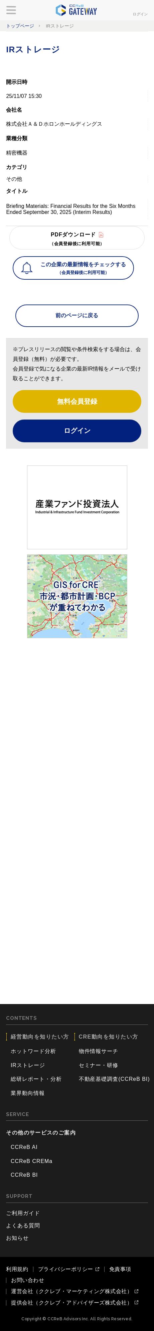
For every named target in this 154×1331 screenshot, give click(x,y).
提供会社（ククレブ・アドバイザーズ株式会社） (71, 1303)
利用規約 (17, 1269)
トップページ (20, 26)
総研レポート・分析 (36, 1079)
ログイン (140, 14)
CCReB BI (24, 1175)
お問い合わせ (27, 1280)
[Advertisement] (77, 720)
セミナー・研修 (99, 1065)
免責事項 (120, 1269)
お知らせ (17, 1238)
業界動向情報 (28, 1093)
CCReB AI (24, 1147)
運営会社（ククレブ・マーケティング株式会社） (71, 1291)
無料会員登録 (77, 401)
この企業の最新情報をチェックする (83, 269)
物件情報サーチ (99, 1051)
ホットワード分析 (33, 1051)
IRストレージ (28, 1065)
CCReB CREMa (31, 1161)
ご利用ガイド (23, 1213)
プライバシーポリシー (65, 1269)
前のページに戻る (76, 315)
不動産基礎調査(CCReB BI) (114, 1079)
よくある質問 (23, 1225)
